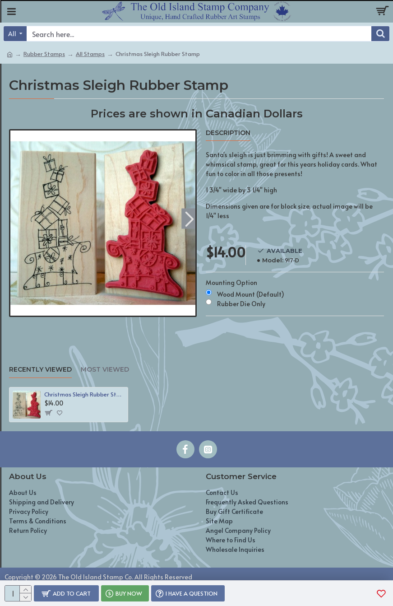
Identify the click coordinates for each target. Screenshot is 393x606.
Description (228, 133)
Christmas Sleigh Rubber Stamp (84, 394)
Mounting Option (231, 282)
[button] (190, 218)
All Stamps (90, 54)
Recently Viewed (40, 369)
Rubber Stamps (44, 54)
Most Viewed (105, 369)
